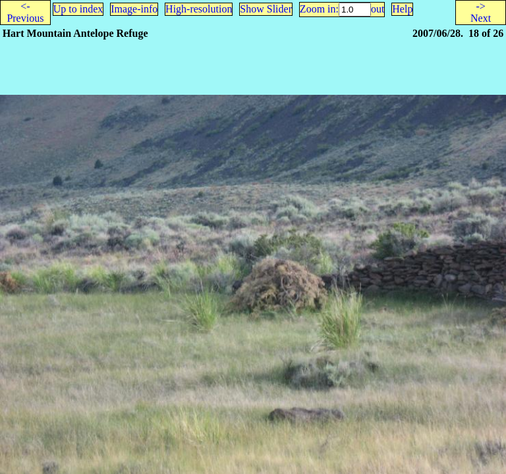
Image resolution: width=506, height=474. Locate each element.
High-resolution (198, 8)
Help (402, 8)
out (377, 8)
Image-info (134, 8)
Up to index (78, 8)
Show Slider (266, 8)
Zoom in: (319, 8)
